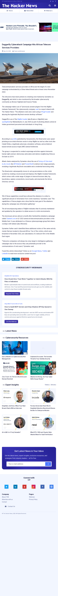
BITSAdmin (18, 164)
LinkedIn (5, 253)
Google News (37, 251)
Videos (47, 385)
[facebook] (42, 487)
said (37, 109)
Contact (4, 502)
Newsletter (29, 10)
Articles (53, 385)
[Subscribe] (48, 464)
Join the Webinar (11, 321)
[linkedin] (15, 487)
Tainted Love (11, 219)
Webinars (48, 10)
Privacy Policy (33, 499)
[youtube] (24, 487)
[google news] (51, 487)
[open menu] (55, 5)
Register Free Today (12, 293)
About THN (5, 497)
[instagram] (33, 487)
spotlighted (6, 122)
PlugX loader (46, 112)
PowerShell (29, 164)
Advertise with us (7, 499)
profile (14, 139)
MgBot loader (22, 119)
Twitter (44, 251)
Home (10, 10)
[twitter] (6, 487)
